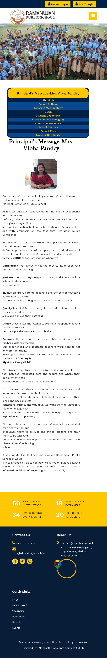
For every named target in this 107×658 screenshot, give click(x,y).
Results (16, 622)
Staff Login (84, 4)
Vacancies (18, 610)
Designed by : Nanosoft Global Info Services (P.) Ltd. (53, 647)
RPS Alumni (19, 605)
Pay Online (18, 616)
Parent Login (58, 4)
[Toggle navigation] (93, 16)
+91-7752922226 (24, 543)
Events (16, 627)
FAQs (15, 599)
